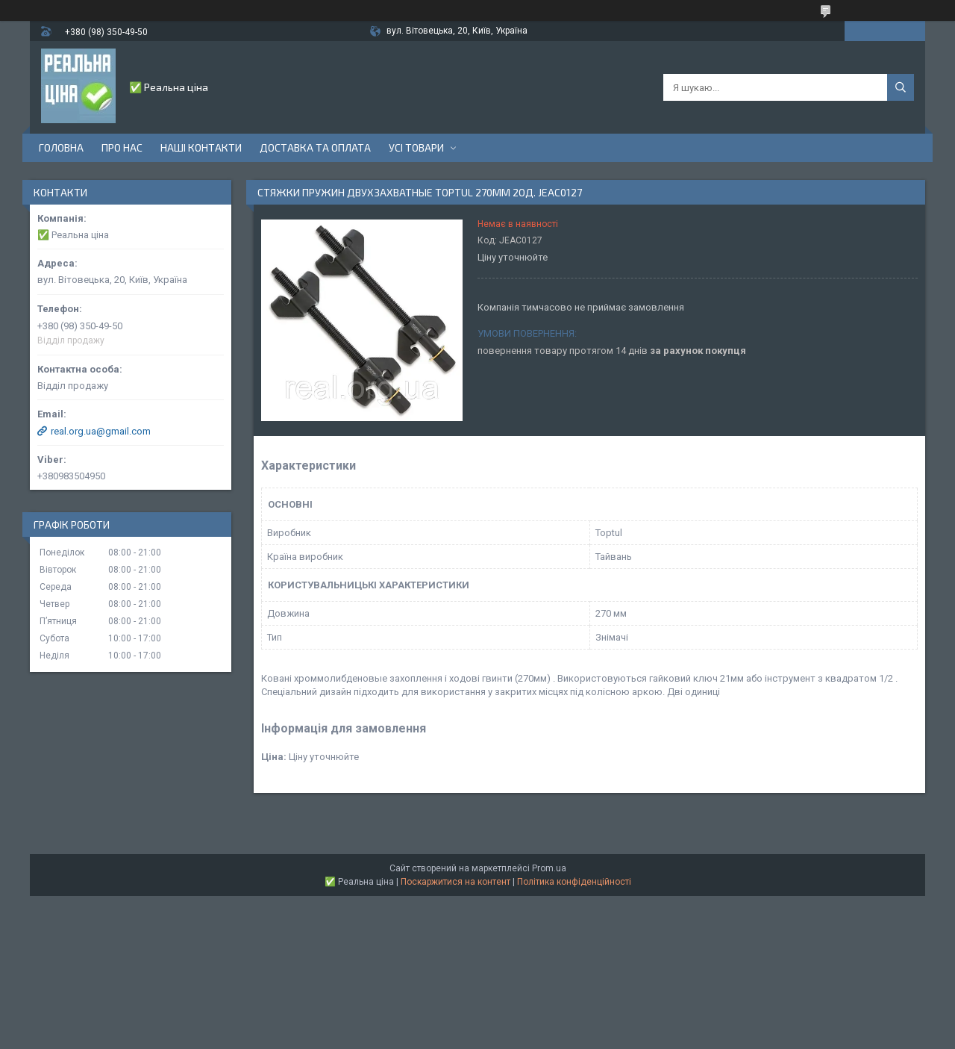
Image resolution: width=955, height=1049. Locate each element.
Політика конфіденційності (574, 882)
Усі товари (416, 147)
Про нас (122, 147)
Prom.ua (549, 868)
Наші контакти (201, 147)
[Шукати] (900, 87)
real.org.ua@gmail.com (101, 431)
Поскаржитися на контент (455, 882)
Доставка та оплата (315, 147)
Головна (61, 147)
